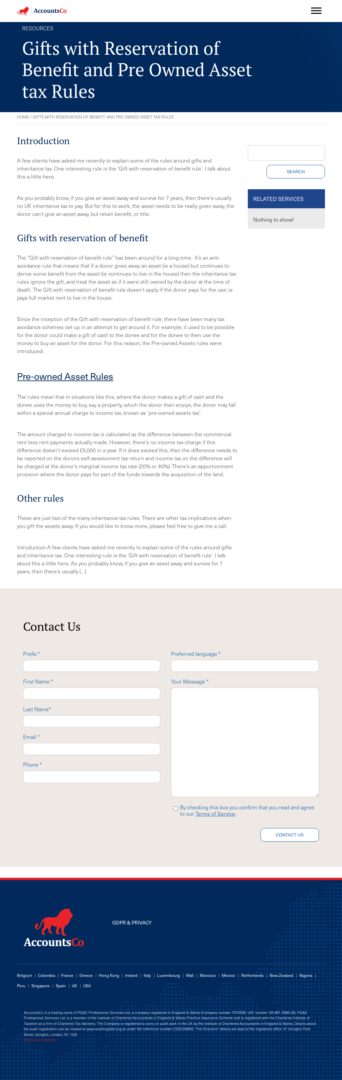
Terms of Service (215, 813)
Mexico (228, 975)
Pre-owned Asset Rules (65, 376)
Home (23, 117)
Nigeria (305, 975)
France (67, 975)
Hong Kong (109, 975)
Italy (147, 975)
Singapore (40, 986)
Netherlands (252, 975)
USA (87, 986)
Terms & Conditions (40, 1040)
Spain (61, 986)
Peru (21, 986)
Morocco (208, 975)
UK (74, 986)
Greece (86, 975)
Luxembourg (168, 975)
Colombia (46, 975)
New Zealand (281, 975)
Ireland (131, 975)
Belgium (24, 975)
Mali (190, 975)
